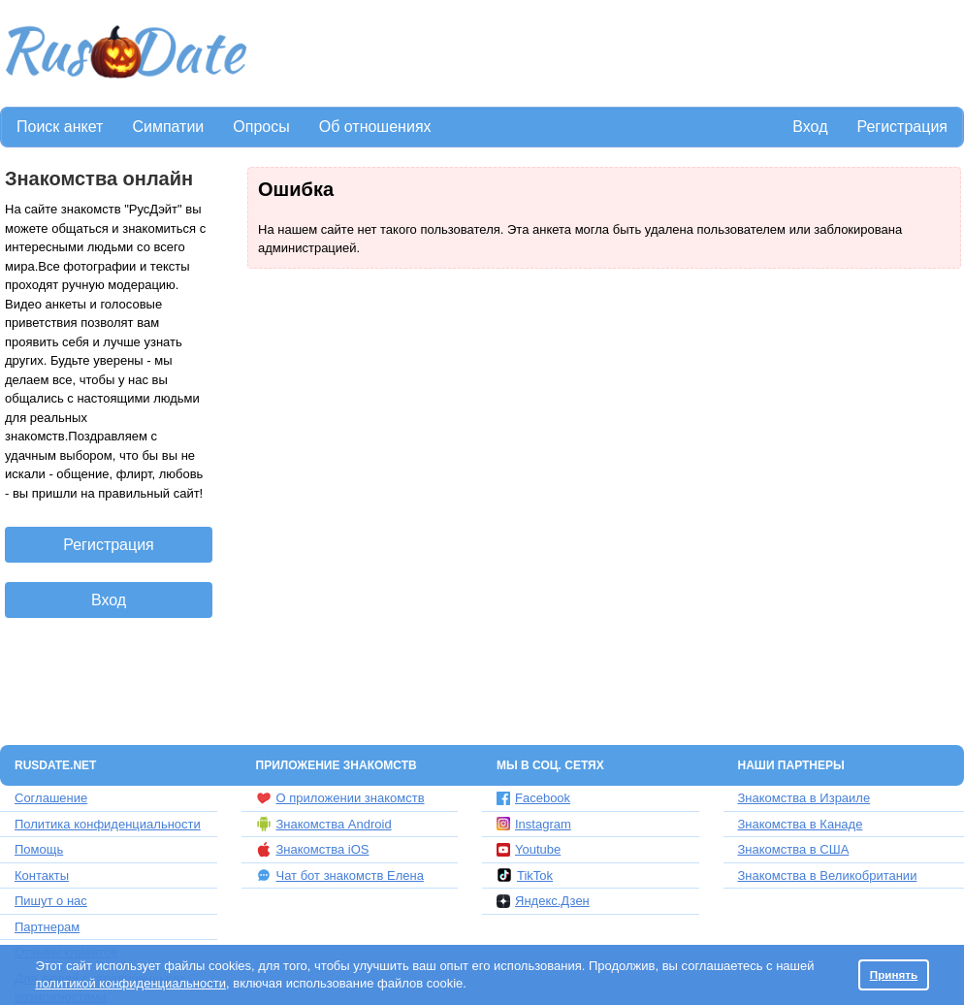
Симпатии (168, 126)
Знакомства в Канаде (800, 824)
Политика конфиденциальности (108, 824)
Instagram (534, 824)
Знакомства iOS (313, 850)
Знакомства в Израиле (804, 798)
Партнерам (47, 927)
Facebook (533, 798)
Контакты (42, 875)
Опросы (261, 126)
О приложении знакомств (340, 798)
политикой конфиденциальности (130, 983)
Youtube (529, 849)
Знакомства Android (324, 823)
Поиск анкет (59, 126)
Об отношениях (375, 126)
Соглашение (51, 798)
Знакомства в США (794, 849)
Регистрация (902, 126)
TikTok (525, 875)
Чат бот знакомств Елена (340, 875)
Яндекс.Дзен (543, 900)
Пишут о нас (51, 900)
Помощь (39, 849)
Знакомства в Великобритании (827, 875)
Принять (894, 974)
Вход (809, 126)
